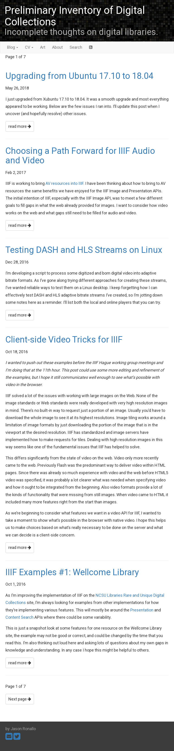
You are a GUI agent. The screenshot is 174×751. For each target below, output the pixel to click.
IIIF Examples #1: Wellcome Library (72, 572)
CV (29, 47)
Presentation (141, 610)
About (57, 47)
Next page (19, 699)
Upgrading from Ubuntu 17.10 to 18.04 (79, 76)
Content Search (19, 617)
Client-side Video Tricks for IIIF (64, 340)
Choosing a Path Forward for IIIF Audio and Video (80, 155)
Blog (12, 47)
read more (19, 126)
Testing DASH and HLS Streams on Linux (83, 250)
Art (42, 47)
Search (76, 47)
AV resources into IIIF (64, 183)
